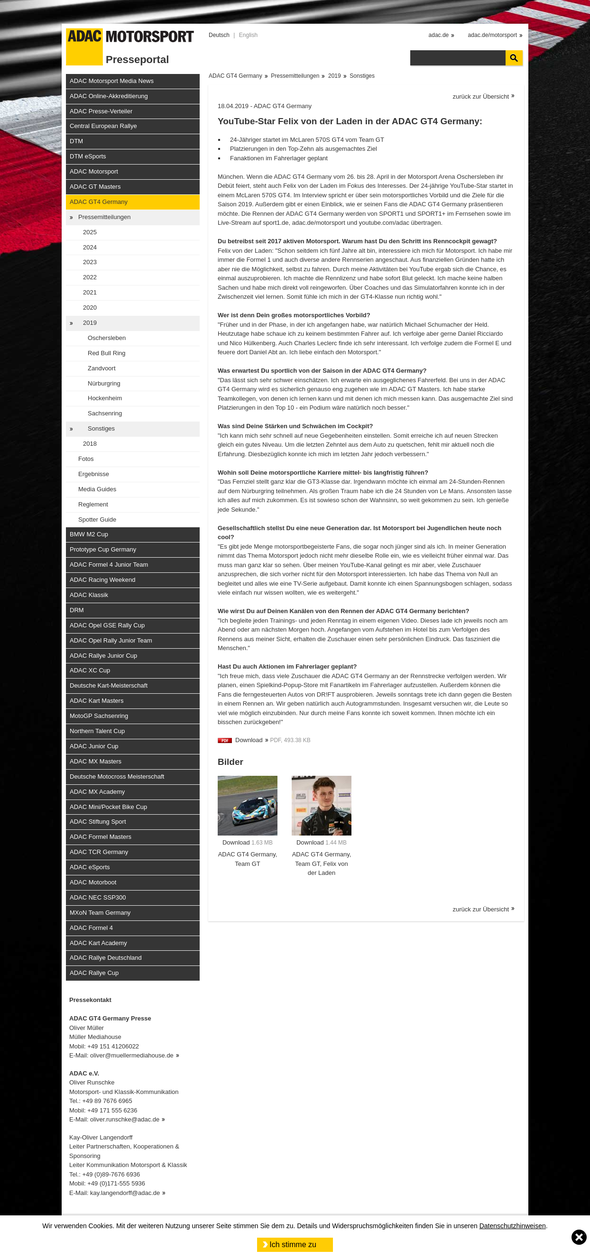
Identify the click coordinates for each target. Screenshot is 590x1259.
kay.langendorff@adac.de (125, 1192)
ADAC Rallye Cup (94, 972)
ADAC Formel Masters (100, 836)
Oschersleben (107, 337)
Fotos (86, 458)
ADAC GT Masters (95, 186)
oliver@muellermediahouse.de (132, 1055)
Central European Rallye (103, 125)
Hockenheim (105, 398)
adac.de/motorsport (492, 35)
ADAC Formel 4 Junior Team (109, 564)
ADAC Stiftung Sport (98, 821)
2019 (90, 322)
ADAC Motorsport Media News (112, 80)
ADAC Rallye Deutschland (106, 957)
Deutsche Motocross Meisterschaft (117, 776)
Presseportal (137, 59)
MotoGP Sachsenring (99, 715)
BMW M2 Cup (89, 534)
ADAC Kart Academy (98, 943)
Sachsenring (105, 413)
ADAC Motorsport (94, 171)
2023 (90, 262)
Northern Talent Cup (97, 731)
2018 (90, 443)
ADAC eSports (90, 867)
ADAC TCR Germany (99, 851)
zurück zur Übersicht (481, 96)
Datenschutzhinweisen (512, 1226)
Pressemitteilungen (104, 217)
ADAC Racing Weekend (103, 579)
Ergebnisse (93, 474)
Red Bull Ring (107, 353)
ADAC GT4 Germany (99, 201)
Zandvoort (102, 368)
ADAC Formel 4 (91, 927)
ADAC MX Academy (97, 791)
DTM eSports (88, 156)
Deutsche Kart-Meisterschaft (109, 685)
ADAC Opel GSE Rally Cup (107, 625)
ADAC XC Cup (90, 670)
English (248, 35)
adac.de (439, 35)
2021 (90, 292)
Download (249, 740)
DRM (77, 610)
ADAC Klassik (89, 594)
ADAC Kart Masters (96, 700)
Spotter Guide (97, 519)
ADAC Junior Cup (94, 746)
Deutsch (219, 35)
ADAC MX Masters (95, 761)
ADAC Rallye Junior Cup (103, 655)
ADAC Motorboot (93, 882)
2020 (90, 307)
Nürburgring (104, 383)
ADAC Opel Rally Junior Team (111, 640)
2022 (90, 277)
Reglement (93, 504)
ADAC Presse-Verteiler (101, 111)
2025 (90, 232)
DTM (76, 141)
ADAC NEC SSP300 (98, 897)
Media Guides (97, 489)
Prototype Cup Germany (103, 549)
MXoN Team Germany (100, 912)
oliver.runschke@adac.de (124, 1119)
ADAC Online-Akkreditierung (109, 96)
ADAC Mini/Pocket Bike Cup (108, 806)
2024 (90, 247)
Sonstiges (101, 428)
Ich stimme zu (292, 1245)
